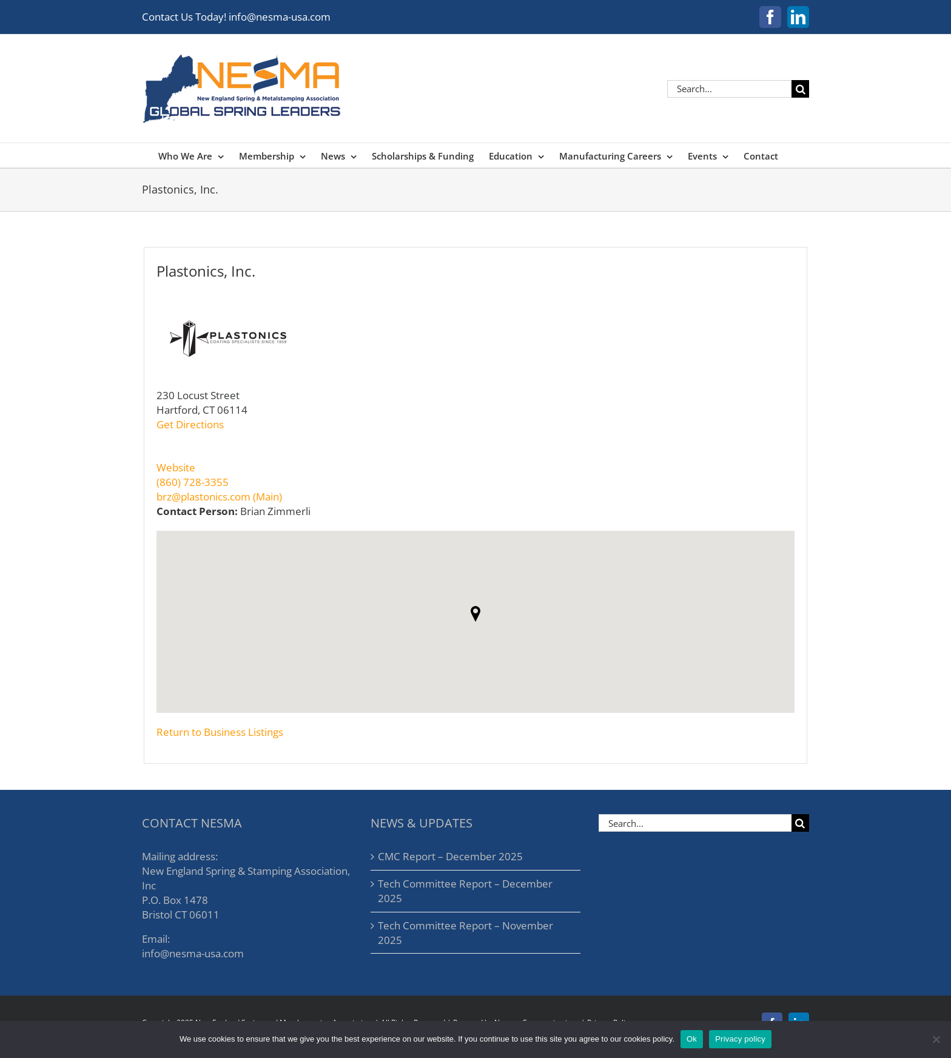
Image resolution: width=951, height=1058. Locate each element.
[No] (936, 1039)
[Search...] (729, 89)
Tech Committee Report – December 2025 (465, 891)
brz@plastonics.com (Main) (219, 497)
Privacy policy (740, 1038)
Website (175, 467)
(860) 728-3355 (192, 482)
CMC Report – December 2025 (450, 856)
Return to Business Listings (219, 732)
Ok (692, 1038)
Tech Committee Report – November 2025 (465, 932)
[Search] (800, 89)
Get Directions (190, 424)
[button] (475, 614)
